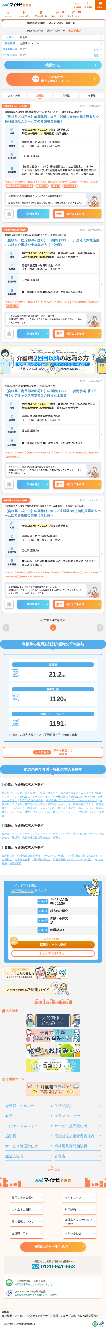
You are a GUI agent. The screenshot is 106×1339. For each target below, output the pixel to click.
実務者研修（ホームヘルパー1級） (73, 859)
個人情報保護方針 (88, 1315)
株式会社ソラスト (35, 804)
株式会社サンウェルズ (30, 811)
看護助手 (12, 1116)
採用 (55, 1315)
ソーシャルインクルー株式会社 (50, 796)
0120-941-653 (53, 1266)
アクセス (20, 1315)
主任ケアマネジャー (59, 833)
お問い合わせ (73, 1233)
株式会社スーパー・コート (60, 811)
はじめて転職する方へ (53, 953)
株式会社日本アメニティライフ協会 (80, 792)
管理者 (56, 837)
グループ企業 (68, 1315)
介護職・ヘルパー (12, 833)
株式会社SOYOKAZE (83, 796)
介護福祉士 (8, 855)
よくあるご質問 (21, 1209)
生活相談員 (79, 833)
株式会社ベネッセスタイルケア (20, 792)
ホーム (8, 14)
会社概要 (7, 1315)
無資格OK (15, 863)
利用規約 (70, 1209)
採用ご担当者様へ (23, 1197)
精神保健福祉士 (41, 859)
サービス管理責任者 (21, 1146)
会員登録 (88, 4)
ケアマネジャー (67, 1116)
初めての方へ (24, 14)
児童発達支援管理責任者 (36, 837)
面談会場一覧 (41, 14)
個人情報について (23, 1221)
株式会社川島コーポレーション (76, 808)
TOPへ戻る (53, 1169)
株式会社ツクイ (49, 792)
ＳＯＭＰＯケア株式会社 (16, 796)
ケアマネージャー (35, 833)
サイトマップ (73, 1197)
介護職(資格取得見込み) (83, 855)
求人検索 (77, 4)
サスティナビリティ (38, 1315)
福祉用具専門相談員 (70, 1146)
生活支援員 (14, 1156)
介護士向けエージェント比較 (78, 1221)
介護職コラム (20, 1233)
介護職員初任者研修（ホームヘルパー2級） (42, 855)
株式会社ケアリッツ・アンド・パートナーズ (71, 800)
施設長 (16, 837)
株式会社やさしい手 (59, 804)
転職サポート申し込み (51, 1247)
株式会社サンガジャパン (41, 808)
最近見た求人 (74, 14)
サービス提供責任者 (70, 1126)
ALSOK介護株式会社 (32, 800)
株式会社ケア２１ (83, 804)
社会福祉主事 (22, 859)
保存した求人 (57, 14)
